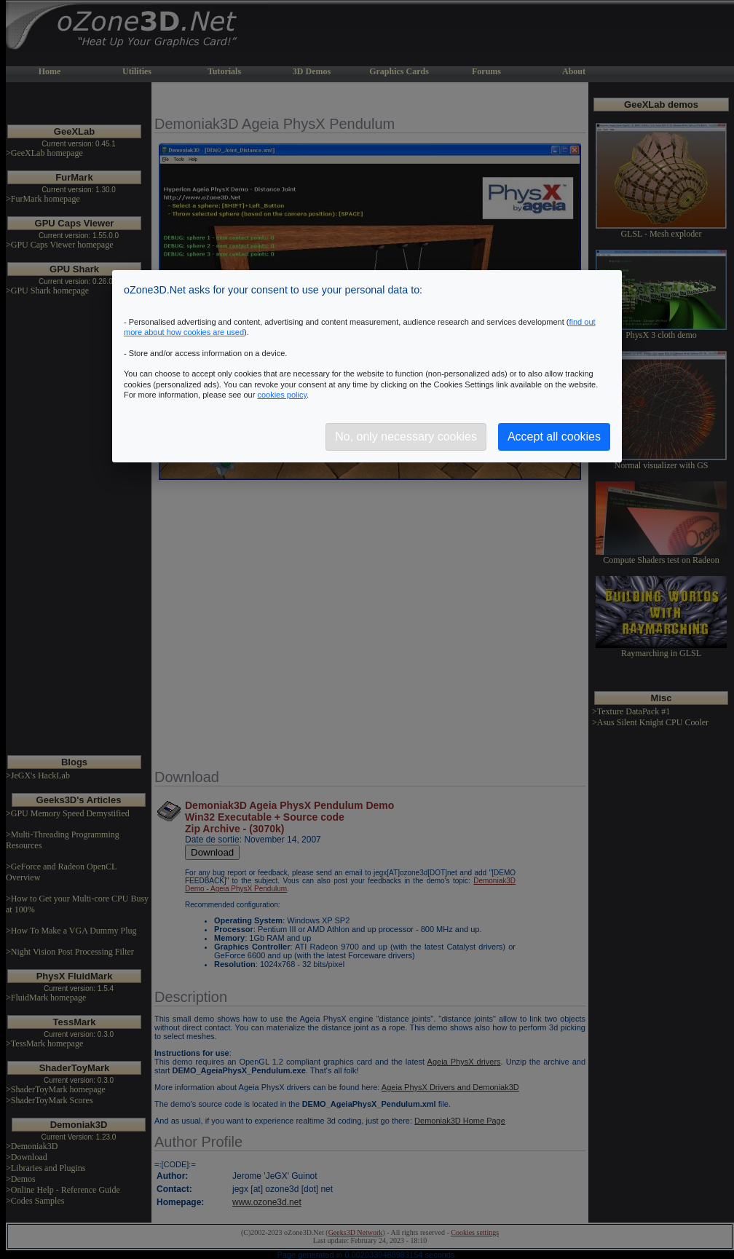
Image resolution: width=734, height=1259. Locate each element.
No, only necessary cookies (406, 436)
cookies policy (282, 394)
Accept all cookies (554, 436)
